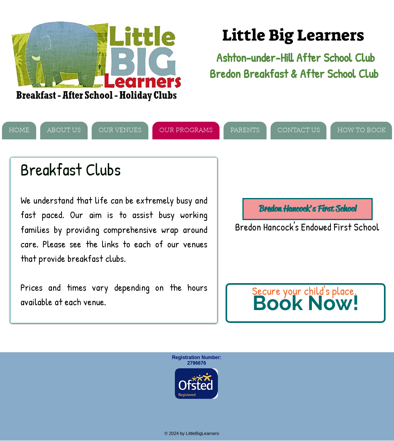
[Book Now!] (306, 303)
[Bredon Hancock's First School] (307, 209)
